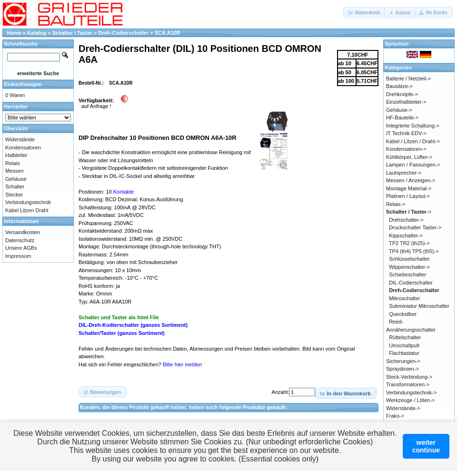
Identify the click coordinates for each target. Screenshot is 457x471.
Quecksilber (403, 314)
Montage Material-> (408, 188)
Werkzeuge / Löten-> (410, 400)
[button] (364, 12)
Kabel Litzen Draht (27, 210)
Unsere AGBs (21, 248)
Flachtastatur (404, 353)
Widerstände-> (403, 408)
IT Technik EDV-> (406, 133)
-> (408, 212)
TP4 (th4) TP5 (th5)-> (414, 251)
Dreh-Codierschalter (124, 33)
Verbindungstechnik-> (411, 392)
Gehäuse (16, 179)
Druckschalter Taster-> (415, 227)
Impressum (18, 256)
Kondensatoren (23, 147)
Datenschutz (19, 240)
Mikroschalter (404, 298)
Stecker (14, 194)
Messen (14, 171)
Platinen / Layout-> (408, 196)
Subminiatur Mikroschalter (419, 306)
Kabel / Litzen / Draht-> (413, 141)
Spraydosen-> (402, 369)
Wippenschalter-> (409, 267)
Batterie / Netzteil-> (408, 78)
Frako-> (395, 416)
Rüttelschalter (405, 337)
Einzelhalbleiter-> (406, 102)
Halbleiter (16, 155)
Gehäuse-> (399, 110)
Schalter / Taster (72, 33)
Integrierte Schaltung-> (412, 125)
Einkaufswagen (23, 84)
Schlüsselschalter (409, 259)
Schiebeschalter (407, 274)
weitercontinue (426, 446)
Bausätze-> (399, 86)
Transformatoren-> (407, 384)
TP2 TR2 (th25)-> (409, 243)
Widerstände (20, 139)
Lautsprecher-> (403, 173)
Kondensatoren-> (406, 149)
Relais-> (396, 204)
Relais (12, 163)
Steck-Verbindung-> (409, 377)
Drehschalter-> (406, 220)
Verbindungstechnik (28, 202)
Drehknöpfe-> (402, 94)
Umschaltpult (404, 345)
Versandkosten (22, 232)
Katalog (36, 33)
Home (14, 33)
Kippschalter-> (406, 235)
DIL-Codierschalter (411, 282)
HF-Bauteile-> (402, 117)
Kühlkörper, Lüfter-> (409, 157)
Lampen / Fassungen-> (413, 164)
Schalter (14, 186)
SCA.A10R (167, 33)
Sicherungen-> (403, 361)
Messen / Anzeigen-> (410, 180)
